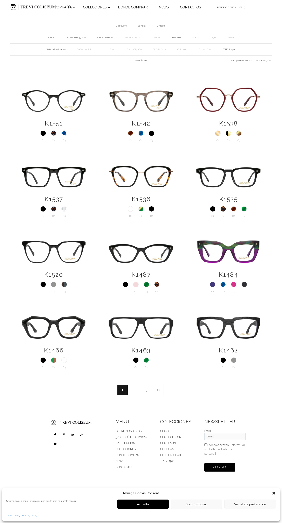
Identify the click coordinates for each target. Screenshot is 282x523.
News (120, 461)
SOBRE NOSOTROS (129, 431)
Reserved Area (226, 7)
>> (158, 390)
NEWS (164, 7)
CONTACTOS (190, 7)
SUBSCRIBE (220, 467)
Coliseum (167, 449)
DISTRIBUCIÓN (125, 443)
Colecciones (126, 449)
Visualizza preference (250, 504)
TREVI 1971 (167, 461)
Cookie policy (13, 515)
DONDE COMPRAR (133, 7)
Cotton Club (170, 455)
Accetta (143, 504)
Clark (164, 431)
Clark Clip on (170, 437)
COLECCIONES (95, 7)
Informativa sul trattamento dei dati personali (224, 449)
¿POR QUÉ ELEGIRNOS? (131, 437)
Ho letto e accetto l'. (224, 449)
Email (208, 430)
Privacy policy (29, 515)
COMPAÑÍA (63, 7)
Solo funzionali (196, 504)
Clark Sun (168, 443)
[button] (274, 493)
